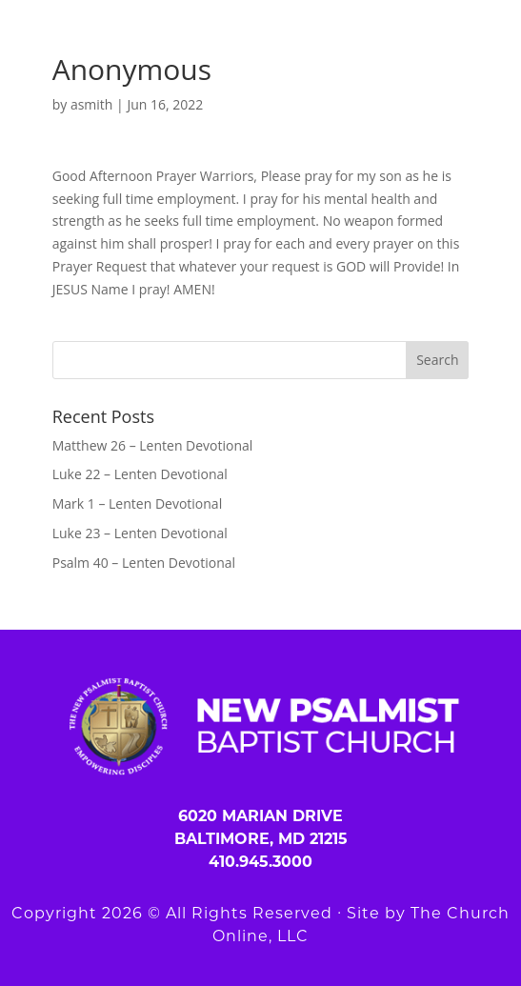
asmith (91, 104)
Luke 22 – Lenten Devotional (140, 474)
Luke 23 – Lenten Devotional (140, 533)
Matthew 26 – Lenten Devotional (152, 445)
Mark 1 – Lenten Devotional (137, 503)
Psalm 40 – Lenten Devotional (143, 562)
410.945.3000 (260, 862)
